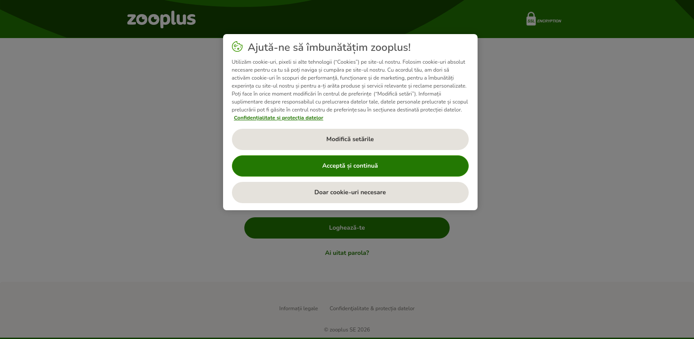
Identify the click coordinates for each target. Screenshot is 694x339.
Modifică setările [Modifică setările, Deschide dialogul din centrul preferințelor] (350, 139)
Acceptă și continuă (350, 166)
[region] (350, 122)
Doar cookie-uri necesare (350, 192)
